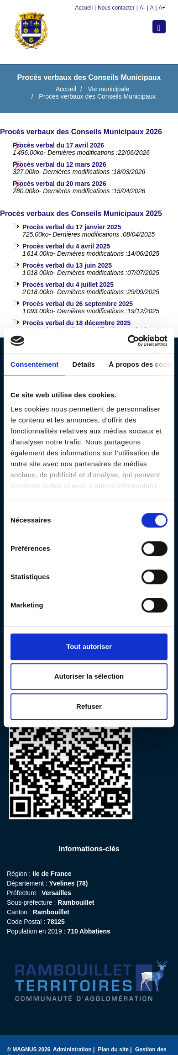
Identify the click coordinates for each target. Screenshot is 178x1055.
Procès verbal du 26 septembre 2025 (77, 303)
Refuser (89, 706)
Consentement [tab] (34, 364)
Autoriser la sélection (89, 676)
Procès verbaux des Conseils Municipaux (97, 96)
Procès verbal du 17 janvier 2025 (71, 227)
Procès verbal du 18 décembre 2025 (76, 323)
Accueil (84, 8)
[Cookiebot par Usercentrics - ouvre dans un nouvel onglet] (128, 341)
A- (142, 8)
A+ (161, 8)
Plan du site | (115, 1049)
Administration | (74, 1049)
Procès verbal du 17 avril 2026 (58, 145)
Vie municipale (108, 89)
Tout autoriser (89, 646)
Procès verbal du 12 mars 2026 (59, 164)
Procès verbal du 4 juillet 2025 (68, 284)
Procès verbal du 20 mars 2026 (59, 183)
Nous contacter (116, 8)
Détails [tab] (83, 364)
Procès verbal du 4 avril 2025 (66, 246)
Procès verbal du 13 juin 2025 (67, 265)
